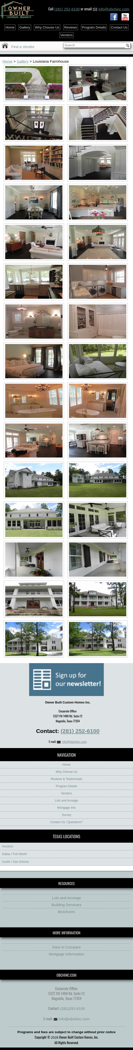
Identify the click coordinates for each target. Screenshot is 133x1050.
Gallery (24, 27)
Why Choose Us (47, 27)
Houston (7, 846)
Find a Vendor (22, 47)
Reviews (70, 27)
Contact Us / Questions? (66, 822)
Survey (66, 815)
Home (9, 27)
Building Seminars (67, 905)
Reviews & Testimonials (66, 779)
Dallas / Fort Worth (14, 854)
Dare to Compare (66, 947)
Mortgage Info (66, 807)
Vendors (66, 35)
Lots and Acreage (66, 800)
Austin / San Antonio (15, 861)
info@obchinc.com (111, 9)
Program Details (94, 27)
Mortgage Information (66, 954)
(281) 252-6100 (67, 9)
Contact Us (119, 27)
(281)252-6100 (72, 1008)
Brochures (66, 912)
